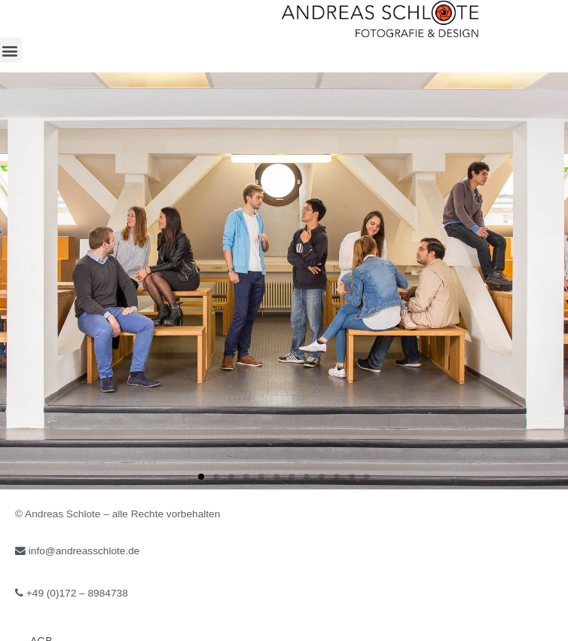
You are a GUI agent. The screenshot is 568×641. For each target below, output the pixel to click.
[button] (201, 477)
